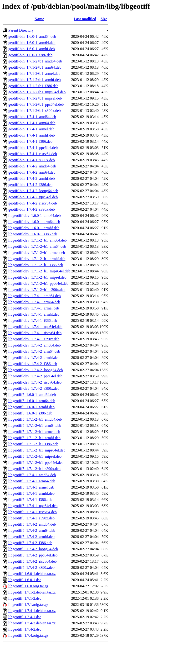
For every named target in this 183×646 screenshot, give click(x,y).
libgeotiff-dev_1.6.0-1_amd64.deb (34, 216)
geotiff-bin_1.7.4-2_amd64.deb (32, 166)
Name (39, 19)
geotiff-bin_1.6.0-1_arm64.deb (31, 43)
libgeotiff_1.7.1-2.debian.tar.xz (32, 592)
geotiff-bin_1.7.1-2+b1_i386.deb (33, 86)
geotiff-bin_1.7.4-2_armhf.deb (31, 178)
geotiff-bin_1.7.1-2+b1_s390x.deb (34, 111)
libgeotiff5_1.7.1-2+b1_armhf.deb (34, 438)
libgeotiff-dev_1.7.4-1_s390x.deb (33, 339)
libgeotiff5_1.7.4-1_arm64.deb (31, 481)
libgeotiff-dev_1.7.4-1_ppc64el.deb (35, 327)
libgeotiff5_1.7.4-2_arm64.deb (31, 530)
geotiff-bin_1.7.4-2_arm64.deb (31, 172)
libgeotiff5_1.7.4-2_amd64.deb (32, 524)
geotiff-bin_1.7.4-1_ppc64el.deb (33, 148)
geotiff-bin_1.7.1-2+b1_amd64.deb (35, 61)
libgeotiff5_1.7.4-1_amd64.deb (32, 475)
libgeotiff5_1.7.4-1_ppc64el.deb (32, 506)
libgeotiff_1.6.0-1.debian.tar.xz (32, 574)
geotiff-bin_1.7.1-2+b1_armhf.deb (34, 80)
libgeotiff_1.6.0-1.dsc (24, 580)
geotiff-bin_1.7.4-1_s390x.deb (31, 160)
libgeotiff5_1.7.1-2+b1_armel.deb (34, 432)
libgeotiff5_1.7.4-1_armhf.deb (31, 493)
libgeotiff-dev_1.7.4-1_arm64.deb (34, 302)
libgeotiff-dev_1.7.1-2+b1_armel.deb (36, 253)
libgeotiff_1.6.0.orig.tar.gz (28, 586)
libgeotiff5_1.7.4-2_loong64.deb (33, 549)
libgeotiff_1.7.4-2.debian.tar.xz (32, 623)
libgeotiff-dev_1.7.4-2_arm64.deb (34, 351)
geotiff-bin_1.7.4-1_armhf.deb (31, 135)
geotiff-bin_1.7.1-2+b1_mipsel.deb (35, 98)
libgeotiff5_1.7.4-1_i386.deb (30, 500)
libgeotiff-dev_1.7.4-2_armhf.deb (33, 358)
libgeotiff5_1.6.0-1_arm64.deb (31, 401)
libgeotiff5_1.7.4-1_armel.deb (31, 487)
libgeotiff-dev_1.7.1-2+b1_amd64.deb (37, 240)
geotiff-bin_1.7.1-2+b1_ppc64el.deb (36, 104)
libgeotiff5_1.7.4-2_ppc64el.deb (32, 555)
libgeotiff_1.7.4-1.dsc (24, 617)
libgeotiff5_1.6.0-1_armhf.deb (31, 407)
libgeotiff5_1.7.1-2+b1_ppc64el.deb (35, 463)
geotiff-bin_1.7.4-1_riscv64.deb (32, 154)
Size (104, 19)
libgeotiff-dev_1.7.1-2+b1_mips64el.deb (39, 271)
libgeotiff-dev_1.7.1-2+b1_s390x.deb (36, 290)
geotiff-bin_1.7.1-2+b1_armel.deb (34, 73)
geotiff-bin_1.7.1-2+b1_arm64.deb (34, 67)
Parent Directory (21, 30)
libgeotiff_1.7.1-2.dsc (24, 598)
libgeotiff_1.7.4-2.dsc (24, 629)
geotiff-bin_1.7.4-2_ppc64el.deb (33, 197)
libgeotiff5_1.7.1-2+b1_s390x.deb (34, 469)
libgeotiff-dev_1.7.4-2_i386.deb (32, 364)
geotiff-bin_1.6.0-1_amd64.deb (32, 36)
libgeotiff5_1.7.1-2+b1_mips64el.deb (36, 450)
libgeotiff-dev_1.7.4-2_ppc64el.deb (35, 376)
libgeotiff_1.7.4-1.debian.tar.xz (32, 611)
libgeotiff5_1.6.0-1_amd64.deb (32, 395)
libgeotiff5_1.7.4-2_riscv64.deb (32, 561)
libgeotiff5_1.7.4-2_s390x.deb (31, 567)
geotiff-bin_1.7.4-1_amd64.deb (32, 117)
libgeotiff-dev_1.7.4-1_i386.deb (32, 320)
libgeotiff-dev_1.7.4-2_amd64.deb (34, 345)
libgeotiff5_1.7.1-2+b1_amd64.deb (35, 419)
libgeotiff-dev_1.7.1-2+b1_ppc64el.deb (38, 283)
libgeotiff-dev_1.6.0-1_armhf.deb (33, 228)
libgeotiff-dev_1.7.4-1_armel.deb (33, 308)
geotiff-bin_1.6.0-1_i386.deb (30, 55)
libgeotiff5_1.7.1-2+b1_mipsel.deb (34, 456)
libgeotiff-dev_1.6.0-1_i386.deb (32, 234)
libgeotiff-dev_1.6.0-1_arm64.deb (34, 222)
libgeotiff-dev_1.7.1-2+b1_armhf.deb (36, 259)
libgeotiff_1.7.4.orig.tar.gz (28, 635)
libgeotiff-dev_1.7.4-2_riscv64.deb (34, 382)
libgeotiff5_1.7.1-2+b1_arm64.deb (34, 425)
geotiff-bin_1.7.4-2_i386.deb (30, 185)
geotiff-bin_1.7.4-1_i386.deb (30, 141)
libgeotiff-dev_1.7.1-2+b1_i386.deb (35, 265)
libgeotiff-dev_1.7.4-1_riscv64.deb (34, 333)
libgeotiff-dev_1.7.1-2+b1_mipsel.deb (37, 277)
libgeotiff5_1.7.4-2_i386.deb (30, 543)
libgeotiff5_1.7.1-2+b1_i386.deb (33, 444)
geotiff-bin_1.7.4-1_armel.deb (31, 129)
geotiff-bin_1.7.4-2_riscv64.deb (32, 203)
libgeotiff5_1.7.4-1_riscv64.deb (32, 512)
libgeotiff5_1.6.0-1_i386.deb (30, 413)
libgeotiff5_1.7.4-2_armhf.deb (31, 537)
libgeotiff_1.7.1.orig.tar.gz (28, 605)
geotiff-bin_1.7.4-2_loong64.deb (33, 191)
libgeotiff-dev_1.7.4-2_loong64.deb (35, 370)
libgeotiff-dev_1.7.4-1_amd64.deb (34, 296)
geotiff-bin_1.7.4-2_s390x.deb (31, 209)
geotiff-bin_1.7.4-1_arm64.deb (31, 123)
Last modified (85, 19)
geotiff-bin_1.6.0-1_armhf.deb (31, 49)
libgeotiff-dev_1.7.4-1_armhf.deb (33, 314)
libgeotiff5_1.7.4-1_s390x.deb (31, 518)
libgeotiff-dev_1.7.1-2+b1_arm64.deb (37, 246)
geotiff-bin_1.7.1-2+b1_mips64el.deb (37, 92)
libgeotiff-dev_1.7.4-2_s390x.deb (33, 388)
